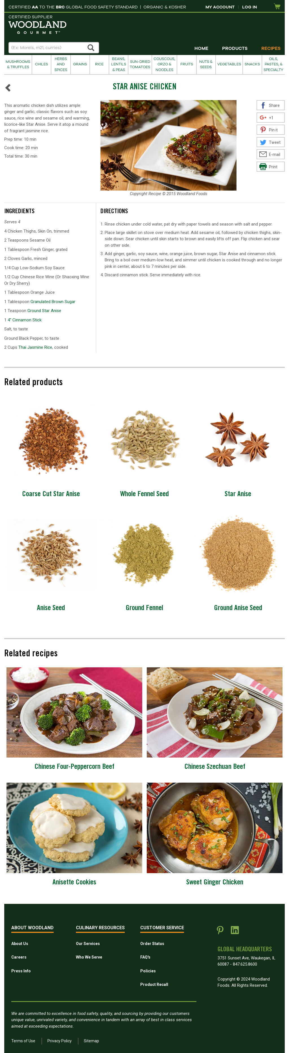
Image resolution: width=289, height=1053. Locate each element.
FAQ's (145, 957)
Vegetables (229, 64)
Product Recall (154, 984)
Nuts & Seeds (206, 64)
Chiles (41, 64)
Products (235, 48)
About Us (19, 943)
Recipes (271, 48)
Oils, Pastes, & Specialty (273, 64)
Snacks (252, 64)
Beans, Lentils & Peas (118, 64)
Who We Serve (89, 957)
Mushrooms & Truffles (18, 64)
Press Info (21, 971)
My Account (220, 7)
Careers (19, 957)
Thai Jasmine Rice (35, 347)
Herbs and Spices (60, 64)
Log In (249, 7)
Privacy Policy (59, 1041)
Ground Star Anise (44, 310)
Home (201, 48)
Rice (99, 64)
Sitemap (91, 1041)
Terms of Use (23, 1041)
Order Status (152, 943)
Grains (80, 64)
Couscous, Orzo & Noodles (164, 64)
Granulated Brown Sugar (52, 301)
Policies (148, 971)
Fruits (186, 64)
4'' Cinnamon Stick (24, 320)
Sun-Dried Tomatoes (140, 64)
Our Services (88, 943)
